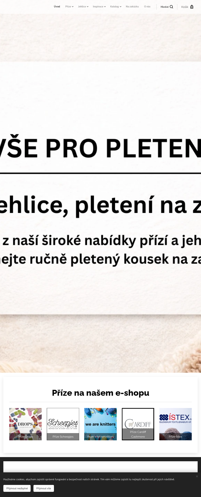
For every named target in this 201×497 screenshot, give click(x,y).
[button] (166, 7)
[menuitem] (112, 7)
